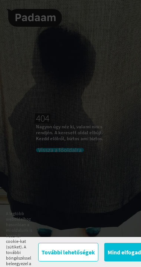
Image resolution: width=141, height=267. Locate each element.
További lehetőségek (68, 252)
